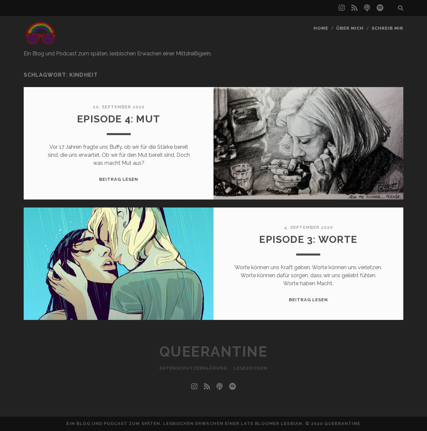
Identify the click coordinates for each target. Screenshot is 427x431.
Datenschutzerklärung (193, 368)
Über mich (350, 28)
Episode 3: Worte (308, 239)
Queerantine (213, 352)
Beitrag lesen (118, 179)
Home (321, 28)
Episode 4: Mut (118, 119)
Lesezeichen (251, 368)
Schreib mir (387, 28)
